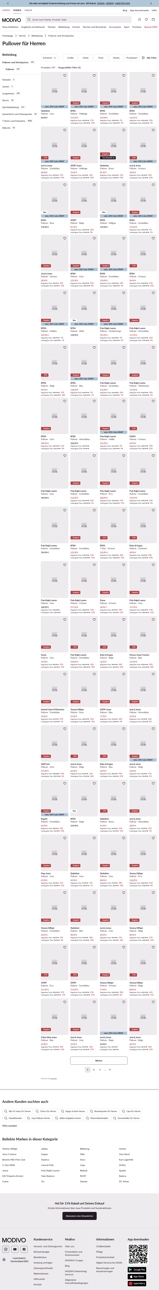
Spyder (122, 1235)
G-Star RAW (8, 1229)
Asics (82, 1224)
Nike (82, 1218)
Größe (70, 57)
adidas (44, 1213)
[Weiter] (151, 3)
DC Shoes (124, 1245)
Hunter (122, 1213)
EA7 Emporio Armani (12, 1240)
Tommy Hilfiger (9, 1213)
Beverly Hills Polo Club (13, 1224)
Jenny (5, 1235)
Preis (100, 57)
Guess (5, 1245)
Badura (122, 1240)
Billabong (84, 1213)
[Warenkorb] (153, 19)
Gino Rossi (124, 1218)
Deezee (83, 1245)
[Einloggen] (139, 19)
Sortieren (50, 57)
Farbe (85, 57)
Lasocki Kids (47, 1229)
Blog (125, 10)
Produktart (131, 57)
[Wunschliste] (146, 19)
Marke (116, 57)
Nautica (45, 1224)
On (42, 1245)
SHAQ (122, 1229)
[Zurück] (8, 3)
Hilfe (154, 10)
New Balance (47, 1240)
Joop (82, 1229)
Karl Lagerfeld (126, 1224)
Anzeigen (53, 1078)
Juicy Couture (9, 1218)
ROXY (83, 1240)
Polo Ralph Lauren (50, 1235)
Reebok (83, 1235)
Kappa (44, 1218)
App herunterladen (139, 10)
